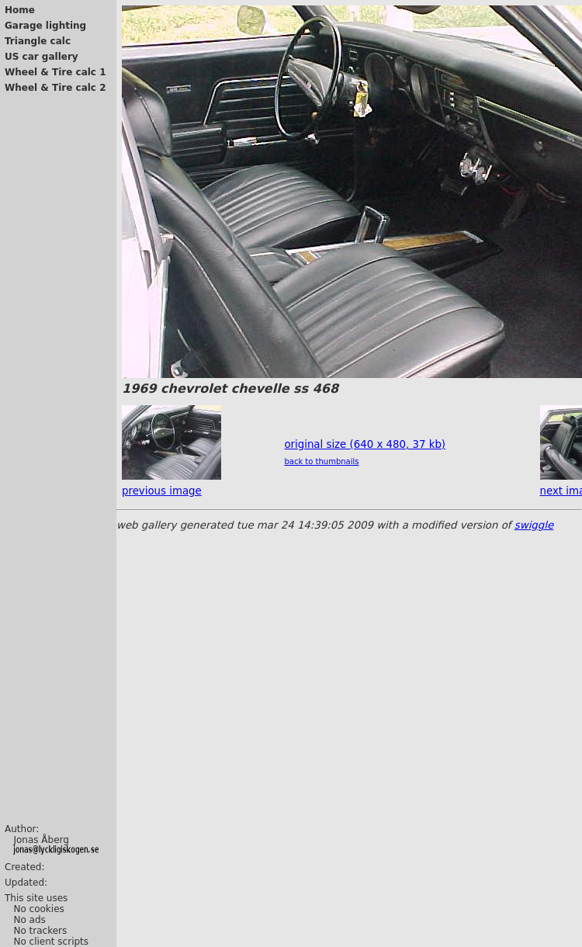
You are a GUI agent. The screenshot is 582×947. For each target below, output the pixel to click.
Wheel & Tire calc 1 (55, 72)
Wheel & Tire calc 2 (55, 87)
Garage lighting (45, 25)
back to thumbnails (321, 461)
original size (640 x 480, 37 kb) (364, 444)
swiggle (533, 525)
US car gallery (41, 56)
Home (20, 10)
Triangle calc (38, 41)
